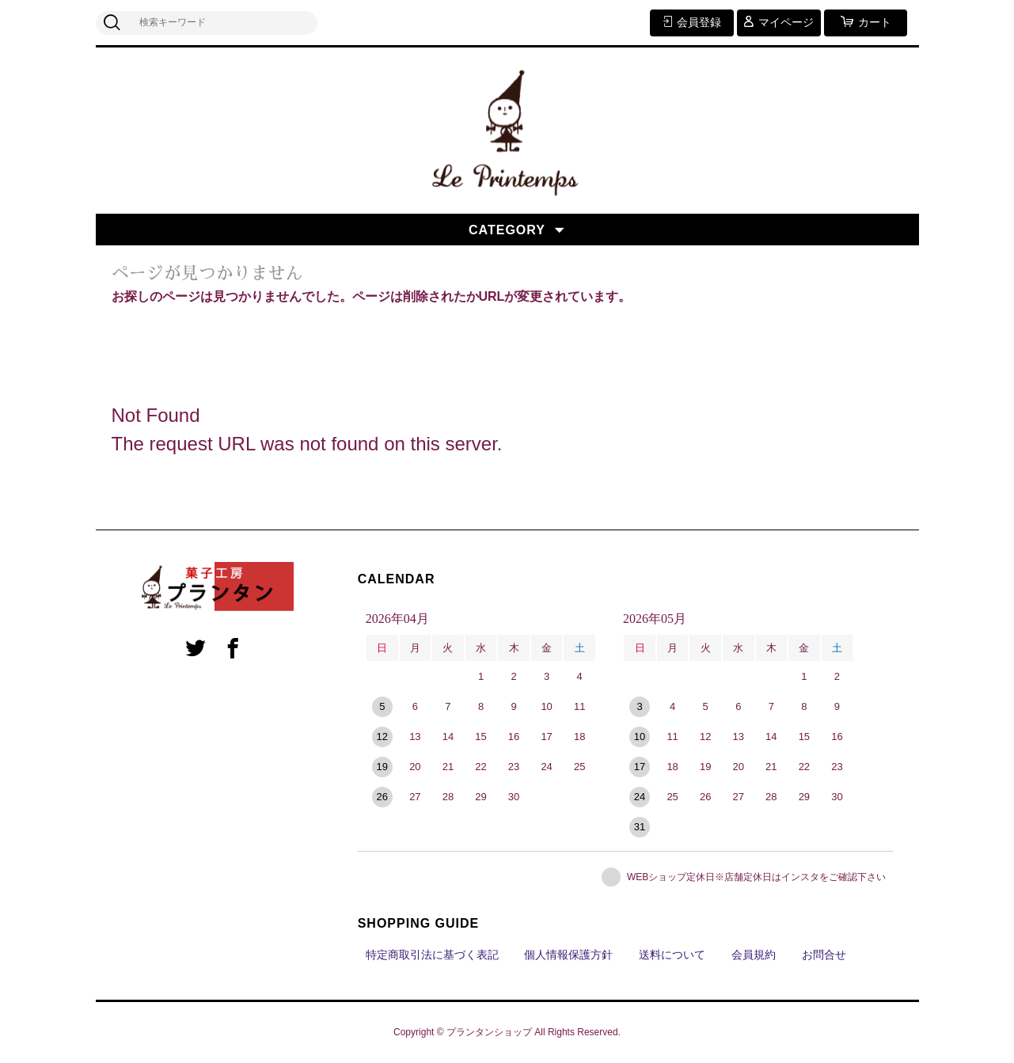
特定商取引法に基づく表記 (432, 954)
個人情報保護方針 (568, 954)
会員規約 (753, 954)
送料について (672, 954)
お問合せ (824, 954)
